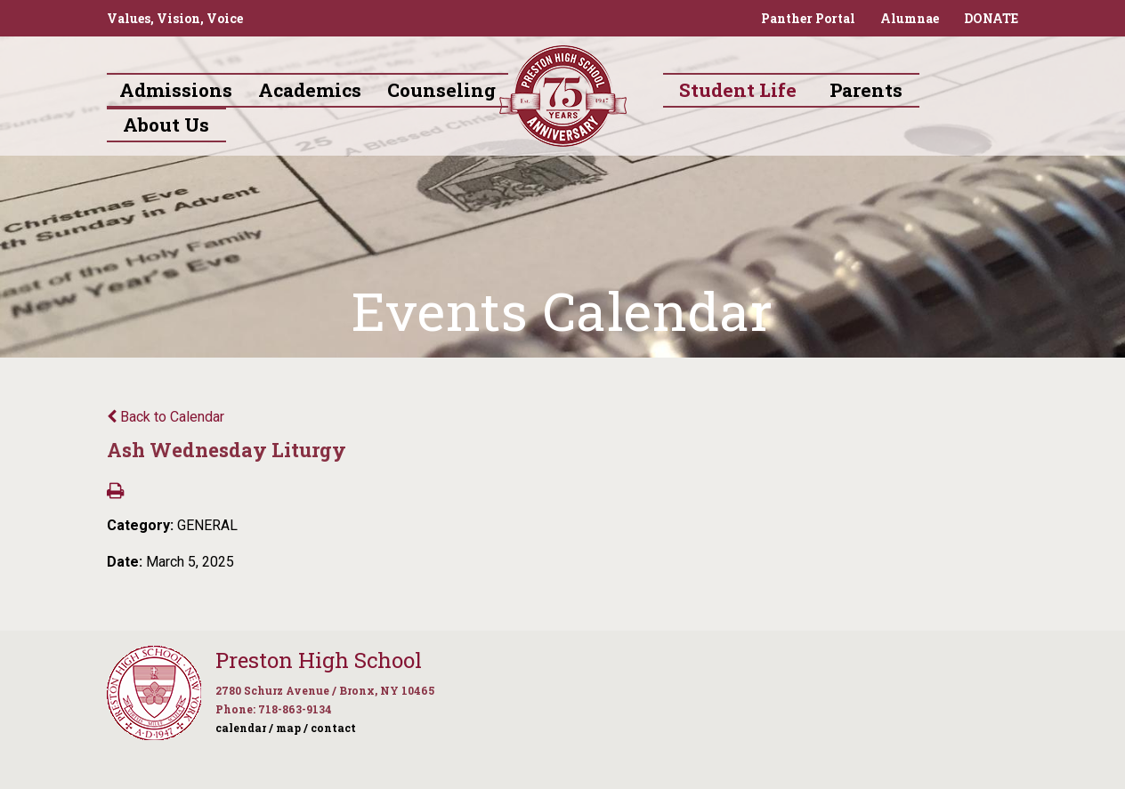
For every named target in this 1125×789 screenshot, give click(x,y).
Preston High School (318, 660)
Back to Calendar (165, 416)
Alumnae (909, 18)
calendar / (244, 728)
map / (292, 728)
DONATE (991, 18)
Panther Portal (808, 18)
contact (333, 728)
